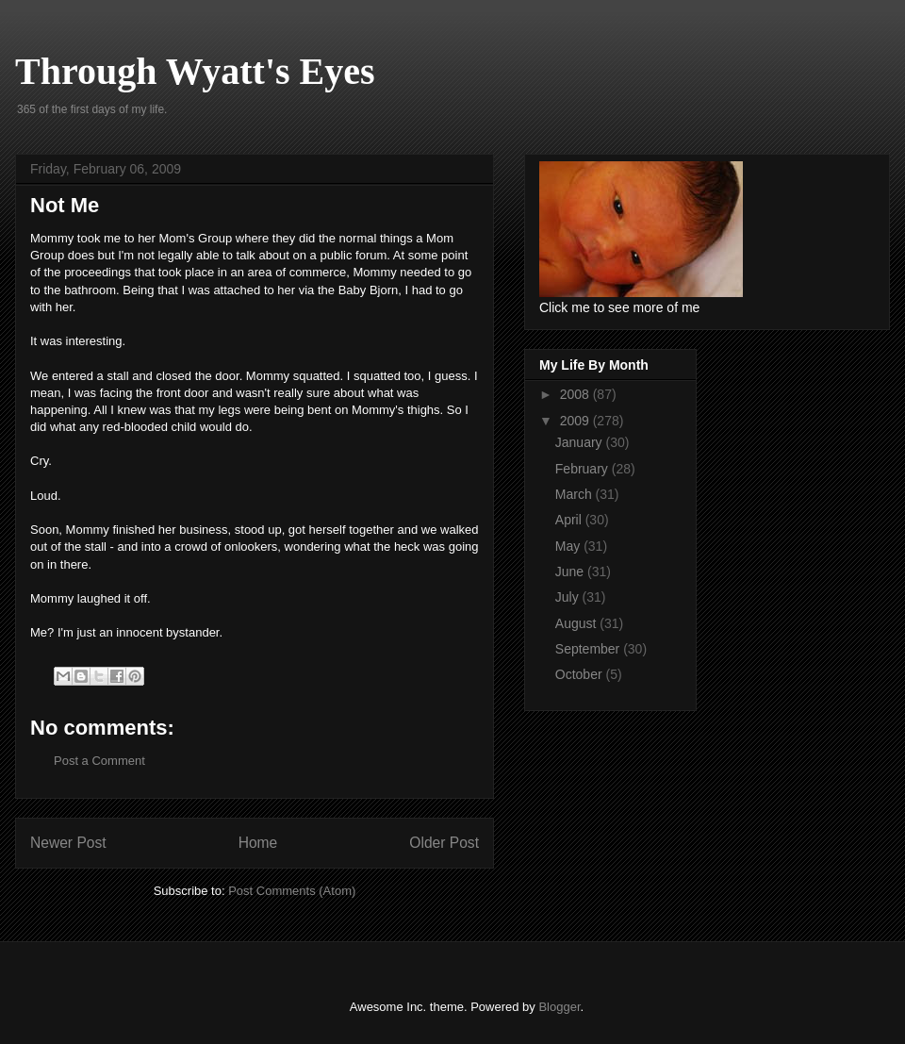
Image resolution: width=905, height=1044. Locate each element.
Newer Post (68, 843)
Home (258, 843)
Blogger (559, 1007)
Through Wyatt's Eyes (195, 71)
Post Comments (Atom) (291, 891)
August (577, 623)
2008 (576, 394)
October (580, 674)
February (583, 468)
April (570, 519)
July (569, 597)
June (571, 571)
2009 (576, 420)
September (589, 648)
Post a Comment (99, 761)
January (580, 442)
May (569, 546)
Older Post (444, 843)
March (575, 494)
